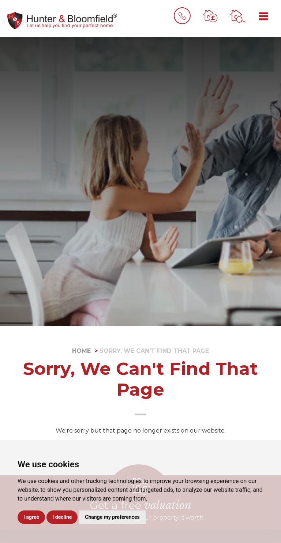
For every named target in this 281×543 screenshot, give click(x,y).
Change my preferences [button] (112, 517)
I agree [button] (31, 517)
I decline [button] (62, 517)
